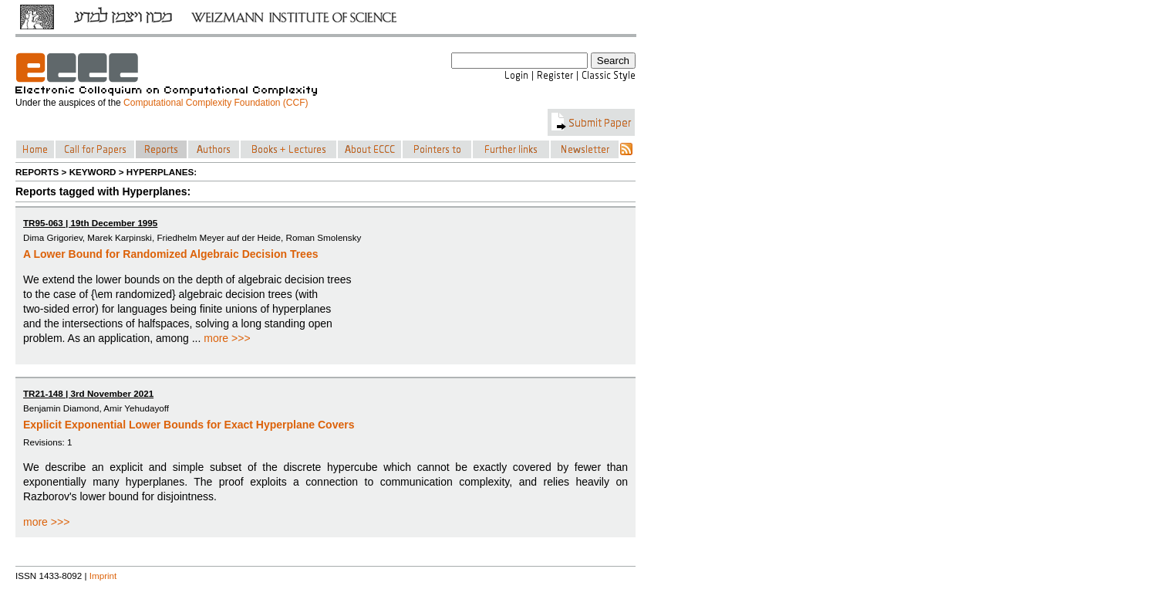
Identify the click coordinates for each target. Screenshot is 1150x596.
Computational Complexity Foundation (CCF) (215, 102)
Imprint (103, 576)
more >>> (227, 338)
